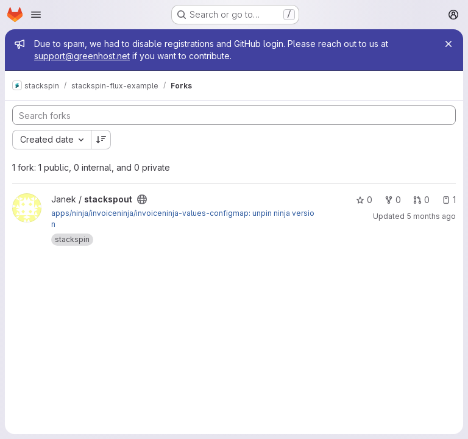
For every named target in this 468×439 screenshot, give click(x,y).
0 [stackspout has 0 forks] (393, 200)
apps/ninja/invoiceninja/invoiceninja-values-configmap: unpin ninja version (182, 219)
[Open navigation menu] (36, 14)
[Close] (448, 44)
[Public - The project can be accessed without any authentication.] (142, 199)
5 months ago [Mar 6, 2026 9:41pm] (431, 216)
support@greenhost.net (82, 56)
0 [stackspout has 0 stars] (364, 200)
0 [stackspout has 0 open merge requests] (421, 200)
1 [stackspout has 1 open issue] (449, 200)
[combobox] (51, 139)
